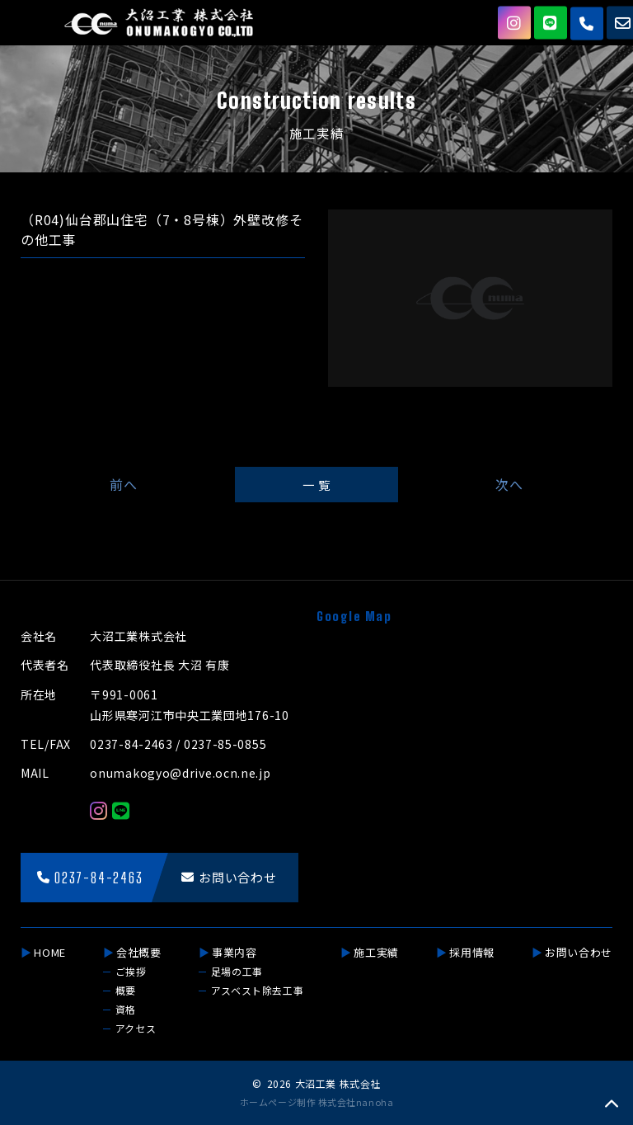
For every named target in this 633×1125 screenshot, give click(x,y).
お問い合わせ (578, 952)
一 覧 (316, 484)
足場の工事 (237, 971)
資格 (125, 1009)
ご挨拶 (131, 971)
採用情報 (472, 952)
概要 (125, 990)
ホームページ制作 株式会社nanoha (316, 1102)
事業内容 (234, 952)
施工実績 (376, 952)
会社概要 (139, 952)
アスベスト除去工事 (257, 990)
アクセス (135, 1028)
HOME (50, 952)
